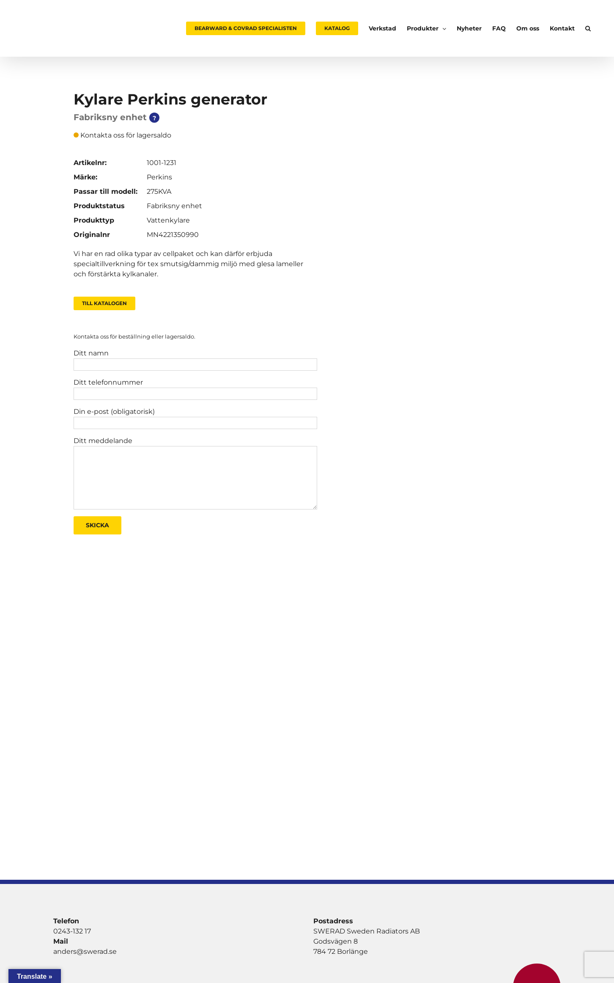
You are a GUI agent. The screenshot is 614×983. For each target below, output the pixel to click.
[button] (588, 28)
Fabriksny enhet (174, 206)
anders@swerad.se (85, 951)
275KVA (159, 191)
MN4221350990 (173, 235)
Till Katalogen (104, 303)
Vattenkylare (168, 220)
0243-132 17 (72, 931)
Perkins (159, 177)
